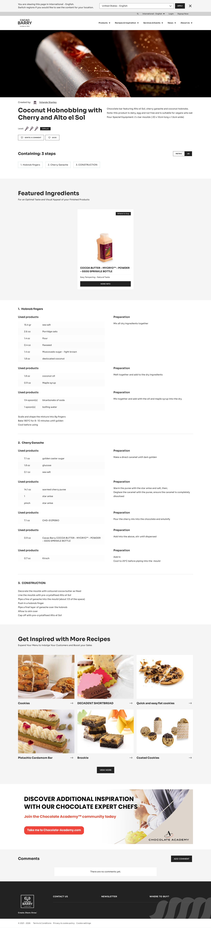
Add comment (181, 859)
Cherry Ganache (59, 164)
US (188, 154)
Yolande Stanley (48, 102)
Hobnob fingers (31, 164)
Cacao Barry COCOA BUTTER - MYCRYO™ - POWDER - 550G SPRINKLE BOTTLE (71, 539)
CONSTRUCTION (87, 164)
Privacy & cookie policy (64, 923)
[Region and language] (136, 6)
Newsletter (109, 896)
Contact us (60, 896)
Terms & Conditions (42, 923)
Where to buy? (159, 896)
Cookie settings (83, 923)
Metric (179, 154)
